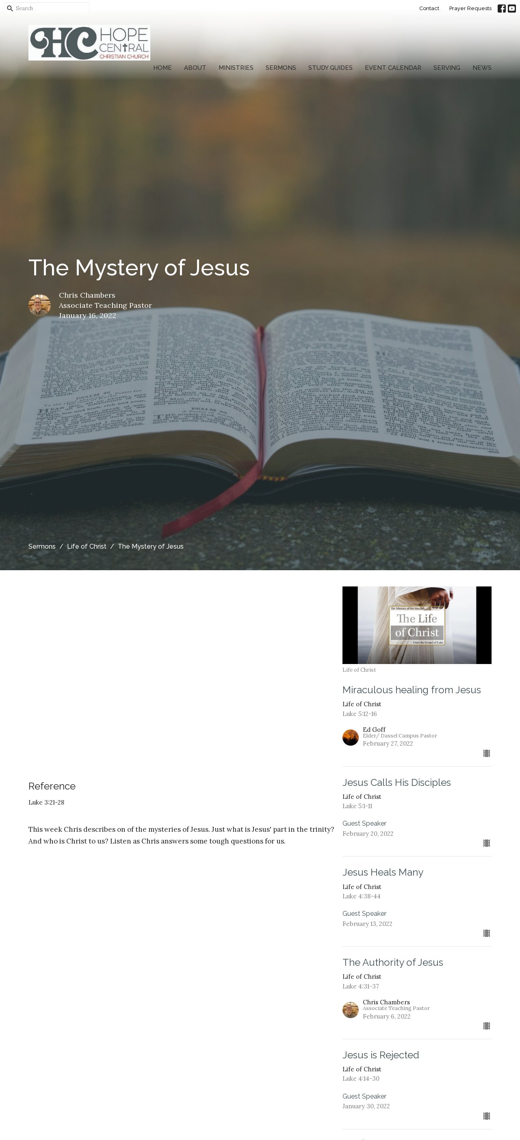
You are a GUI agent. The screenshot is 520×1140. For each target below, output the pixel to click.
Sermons (281, 67)
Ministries (236, 67)
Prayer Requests (470, 8)
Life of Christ (86, 546)
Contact (429, 8)
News (482, 67)
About (195, 67)
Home (162, 67)
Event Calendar (393, 67)
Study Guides (330, 67)
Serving (446, 67)
